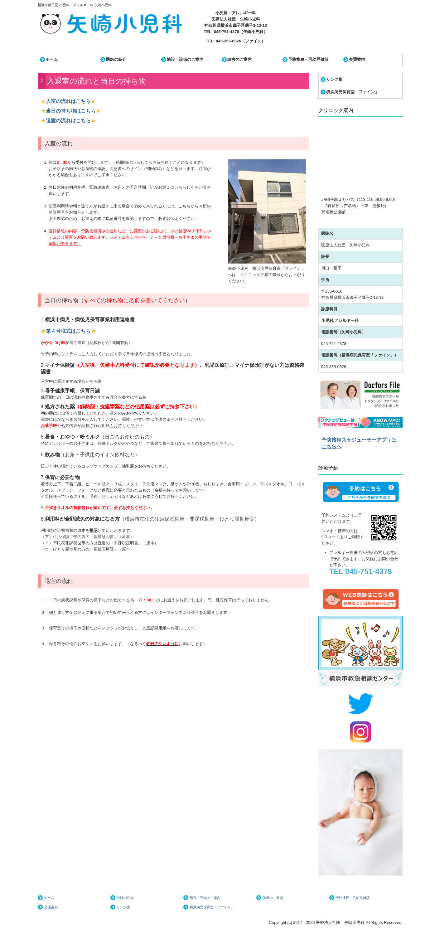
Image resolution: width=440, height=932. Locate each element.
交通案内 (357, 59)
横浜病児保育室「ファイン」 (352, 92)
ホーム (52, 59)
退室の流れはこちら (68, 120)
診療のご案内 (239, 59)
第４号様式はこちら (68, 331)
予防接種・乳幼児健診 (308, 59)
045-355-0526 (228, 41)
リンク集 (334, 79)
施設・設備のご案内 (185, 59)
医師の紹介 (116, 59)
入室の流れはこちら (68, 101)
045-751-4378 (226, 31)
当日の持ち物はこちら (71, 111)
